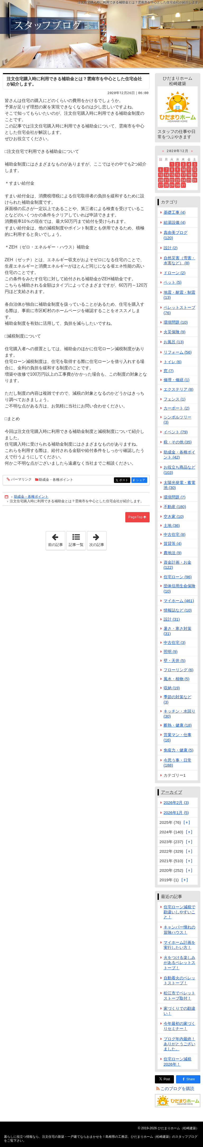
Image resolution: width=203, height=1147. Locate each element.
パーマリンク (21, 479)
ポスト (124, 480)
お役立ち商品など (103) (179, 469)
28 (166, 185)
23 (177, 180)
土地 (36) (172, 525)
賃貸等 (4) (173, 543)
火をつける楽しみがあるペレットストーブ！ (179, 962)
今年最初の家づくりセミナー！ (179, 1026)
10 (183, 169)
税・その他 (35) (178, 442)
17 (183, 175)
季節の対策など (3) (177, 699)
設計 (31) (172, 619)
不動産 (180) (175, 506)
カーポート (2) (177, 408)
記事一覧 (76, 545)
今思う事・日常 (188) (177, 762)
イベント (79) (176, 432)
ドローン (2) (175, 272)
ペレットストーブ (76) (179, 310)
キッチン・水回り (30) (179, 713)
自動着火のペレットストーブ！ (179, 980)
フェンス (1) (175, 399)
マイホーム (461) (179, 600)
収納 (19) (172, 688)
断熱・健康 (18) (178, 725)
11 (189, 169)
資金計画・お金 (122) (177, 565)
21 (166, 180)
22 (172, 180)
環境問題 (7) (175, 497)
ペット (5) (173, 282)
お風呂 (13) (174, 342)
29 (172, 185)
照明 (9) (171, 651)
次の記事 (97, 539)
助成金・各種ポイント (56, 480)
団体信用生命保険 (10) (179, 588)
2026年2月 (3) (176, 802)
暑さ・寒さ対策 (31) (177, 631)
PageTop (135, 517)
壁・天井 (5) (175, 660)
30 (177, 185)
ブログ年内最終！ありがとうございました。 (179, 1044)
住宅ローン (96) (178, 577)
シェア (141, 480)
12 (194, 169)
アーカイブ (171, 792)
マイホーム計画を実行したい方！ (179, 945)
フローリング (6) (178, 670)
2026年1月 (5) (176, 812)
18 (189, 175)
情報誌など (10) (178, 610)
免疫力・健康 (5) (178, 750)
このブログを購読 (177, 1088)
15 (172, 175)
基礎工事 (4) (175, 212)
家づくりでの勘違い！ (179, 1011)
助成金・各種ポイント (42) (179, 454)
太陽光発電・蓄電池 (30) (179, 485)
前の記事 (56, 539)
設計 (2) (171, 248)
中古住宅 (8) (175, 534)
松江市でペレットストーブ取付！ (179, 995)
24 (183, 180)
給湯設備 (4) (175, 222)
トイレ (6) (173, 361)
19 (194, 175)
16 (177, 175)
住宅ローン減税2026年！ (177, 1061)
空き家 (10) (174, 516)
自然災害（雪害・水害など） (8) (179, 260)
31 (183, 185)
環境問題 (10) (176, 322)
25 (189, 180)
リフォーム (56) (178, 352)
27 (161, 185)
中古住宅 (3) (175, 642)
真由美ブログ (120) (175, 235)
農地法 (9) (173, 552)
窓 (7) (169, 370)
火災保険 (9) (175, 332)
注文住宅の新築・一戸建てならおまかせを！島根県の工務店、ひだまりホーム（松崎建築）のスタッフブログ (101, 34)
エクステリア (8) (178, 389)
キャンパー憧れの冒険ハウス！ (179, 929)
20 (161, 180)
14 (166, 175)
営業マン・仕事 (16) (177, 737)
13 (161, 175)
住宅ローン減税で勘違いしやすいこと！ (179, 912)
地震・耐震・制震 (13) (179, 295)
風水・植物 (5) (177, 679)
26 (194, 180)
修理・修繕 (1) (177, 379)
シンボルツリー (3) (177, 419)
